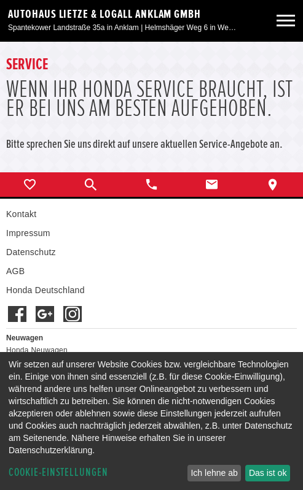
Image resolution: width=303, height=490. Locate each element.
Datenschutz (31, 252)
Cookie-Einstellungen (58, 472)
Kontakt (21, 214)
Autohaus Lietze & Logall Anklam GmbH (104, 14)
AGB (15, 271)
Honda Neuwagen (37, 350)
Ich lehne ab (214, 473)
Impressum (28, 233)
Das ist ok (267, 473)
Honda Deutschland (45, 290)
